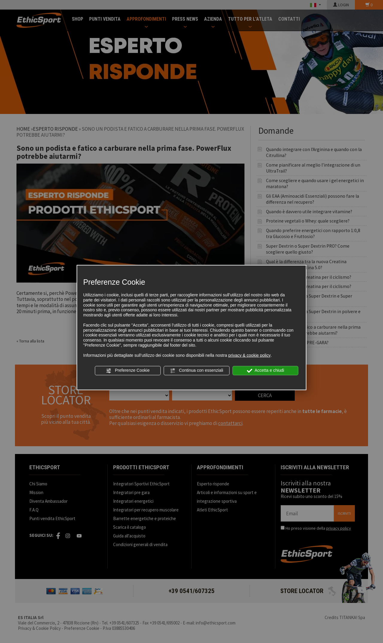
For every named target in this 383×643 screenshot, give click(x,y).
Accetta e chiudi (265, 370)
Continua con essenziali (196, 370)
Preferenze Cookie (128, 370)
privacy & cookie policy (249, 355)
